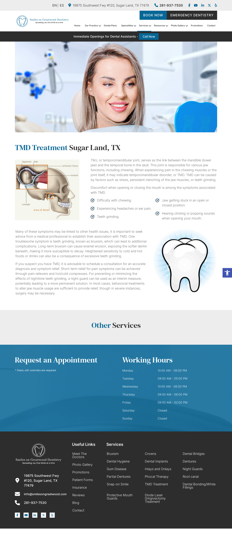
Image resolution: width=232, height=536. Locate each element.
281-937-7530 (168, 5)
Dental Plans (110, 25)
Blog (75, 503)
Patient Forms (82, 480)
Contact (211, 25)
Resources (159, 25)
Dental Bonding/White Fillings (199, 485)
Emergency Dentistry (192, 15)
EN (54, 5)
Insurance (79, 487)
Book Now (153, 15)
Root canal (191, 476)
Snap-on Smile (118, 484)
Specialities (127, 25)
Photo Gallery (178, 25)
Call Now (149, 36)
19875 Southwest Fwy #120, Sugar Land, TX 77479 (108, 5)
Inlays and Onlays (158, 469)
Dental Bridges (194, 454)
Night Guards (193, 469)
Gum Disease (116, 469)
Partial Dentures (118, 476)
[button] (227, 273)
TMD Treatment (156, 484)
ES (62, 5)
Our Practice (91, 25)
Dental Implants (156, 461)
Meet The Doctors (79, 455)
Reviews (78, 495)
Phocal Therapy (157, 476)
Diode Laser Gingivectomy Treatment (155, 498)
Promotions (197, 25)
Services (143, 25)
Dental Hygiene (118, 461)
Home (77, 25)
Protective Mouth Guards (120, 496)
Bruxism (113, 454)
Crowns (150, 454)
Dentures (189, 461)
